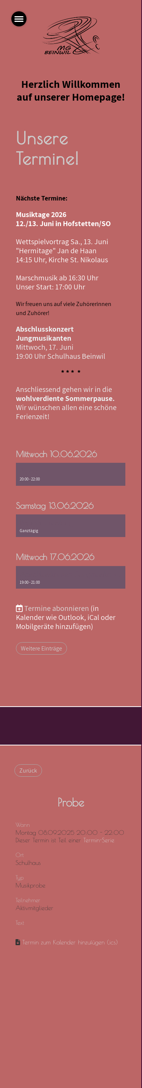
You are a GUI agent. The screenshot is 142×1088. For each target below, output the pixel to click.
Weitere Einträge (41, 648)
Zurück (28, 770)
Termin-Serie (98, 840)
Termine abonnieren (56, 608)
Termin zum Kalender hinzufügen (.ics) (70, 942)
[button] (71, 474)
